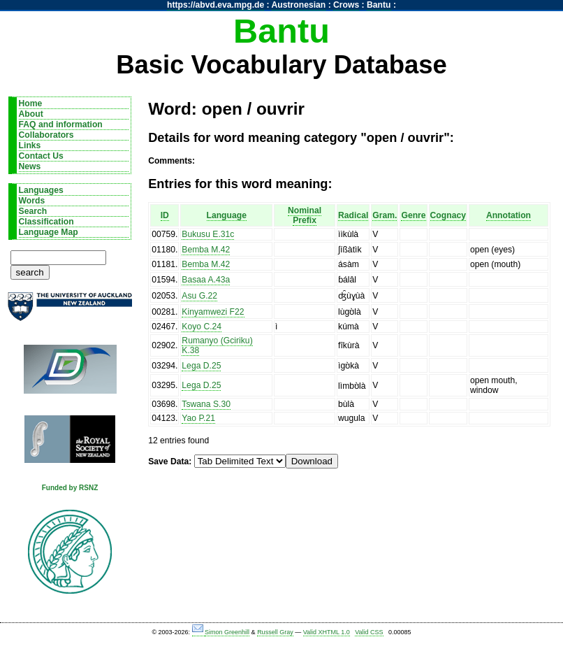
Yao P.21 (198, 418)
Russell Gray (275, 632)
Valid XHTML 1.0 (326, 632)
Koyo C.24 (201, 326)
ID (165, 215)
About (31, 114)
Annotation (508, 215)
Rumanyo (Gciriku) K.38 (217, 345)
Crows (346, 5)
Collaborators (46, 135)
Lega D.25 (201, 366)
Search (33, 211)
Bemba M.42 (206, 250)
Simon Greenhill (227, 632)
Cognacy (448, 215)
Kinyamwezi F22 (213, 312)
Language (227, 215)
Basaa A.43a (206, 280)
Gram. (384, 215)
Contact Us (41, 156)
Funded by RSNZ (70, 488)
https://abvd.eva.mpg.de (215, 5)
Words (32, 201)
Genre (413, 215)
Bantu (378, 5)
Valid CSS (369, 632)
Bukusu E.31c (208, 234)
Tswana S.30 (206, 404)
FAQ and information (61, 124)
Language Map (48, 232)
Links (30, 145)
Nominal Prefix (304, 215)
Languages (41, 190)
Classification (46, 222)
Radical (353, 215)
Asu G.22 (199, 296)
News (30, 166)
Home (31, 103)
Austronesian (299, 5)
